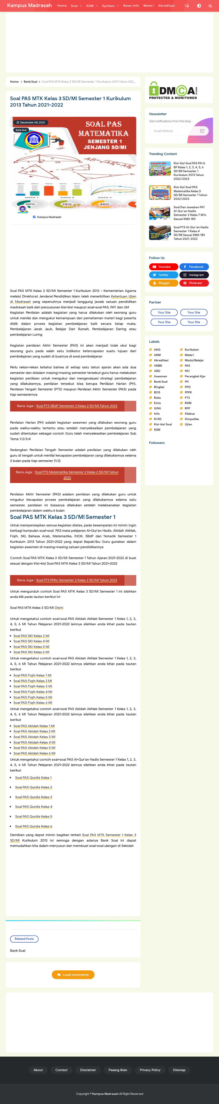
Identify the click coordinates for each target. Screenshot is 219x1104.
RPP (187, 408)
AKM (157, 355)
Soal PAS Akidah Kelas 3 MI (34, 737)
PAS (187, 366)
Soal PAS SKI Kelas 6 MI (31, 652)
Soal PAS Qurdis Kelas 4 (33, 807)
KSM (157, 430)
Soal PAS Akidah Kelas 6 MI (34, 753)
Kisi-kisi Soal (163, 424)
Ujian (188, 424)
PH (187, 382)
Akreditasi (161, 360)
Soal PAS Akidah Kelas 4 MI (34, 742)
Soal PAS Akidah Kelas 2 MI (34, 731)
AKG (157, 349)
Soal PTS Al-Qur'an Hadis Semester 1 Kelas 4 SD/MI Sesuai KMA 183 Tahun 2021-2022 (191, 233)
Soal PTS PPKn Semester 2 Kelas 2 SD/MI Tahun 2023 (76, 580)
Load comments (76, 975)
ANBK (158, 366)
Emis (157, 403)
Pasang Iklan (118, 1070)
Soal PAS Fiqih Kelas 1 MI (32, 675)
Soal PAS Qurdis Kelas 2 (33, 787)
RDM (188, 403)
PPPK (188, 392)
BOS (157, 392)
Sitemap (179, 1070)
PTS (187, 398)
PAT (187, 371)
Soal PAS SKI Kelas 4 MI (31, 641)
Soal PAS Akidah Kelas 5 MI (34, 748)
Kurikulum (192, 349)
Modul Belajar (194, 360)
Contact (61, 1070)
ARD (157, 371)
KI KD (157, 419)
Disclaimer (88, 1070)
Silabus (190, 414)
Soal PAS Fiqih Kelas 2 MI (32, 681)
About (38, 1070)
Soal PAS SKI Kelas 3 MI (31, 636)
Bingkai (159, 387)
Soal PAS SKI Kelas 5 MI (31, 647)
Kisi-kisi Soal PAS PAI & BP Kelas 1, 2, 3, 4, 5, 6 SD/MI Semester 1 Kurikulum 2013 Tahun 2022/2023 (189, 171)
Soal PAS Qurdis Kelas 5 (33, 816)
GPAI (157, 408)
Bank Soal (21, 130)
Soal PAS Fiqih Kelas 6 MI (32, 703)
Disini (59, 608)
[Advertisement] (109, 43)
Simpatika (192, 419)
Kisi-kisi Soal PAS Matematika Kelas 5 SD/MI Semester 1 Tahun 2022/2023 (190, 193)
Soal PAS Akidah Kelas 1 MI (34, 726)
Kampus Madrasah (105, 1094)
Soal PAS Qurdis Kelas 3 (33, 797)
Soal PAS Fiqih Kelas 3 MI (32, 686)
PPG (188, 387)
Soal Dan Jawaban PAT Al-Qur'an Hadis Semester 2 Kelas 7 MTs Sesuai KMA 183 (190, 213)
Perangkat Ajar (195, 376)
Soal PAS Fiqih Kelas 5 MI (32, 697)
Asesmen (160, 376)
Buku (157, 398)
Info (157, 414)
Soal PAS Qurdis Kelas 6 (33, 826)
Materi (189, 355)
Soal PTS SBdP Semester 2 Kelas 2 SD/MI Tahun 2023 (76, 406)
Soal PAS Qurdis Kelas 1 (33, 778)
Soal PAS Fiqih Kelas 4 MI (32, 692)
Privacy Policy (150, 1070)
